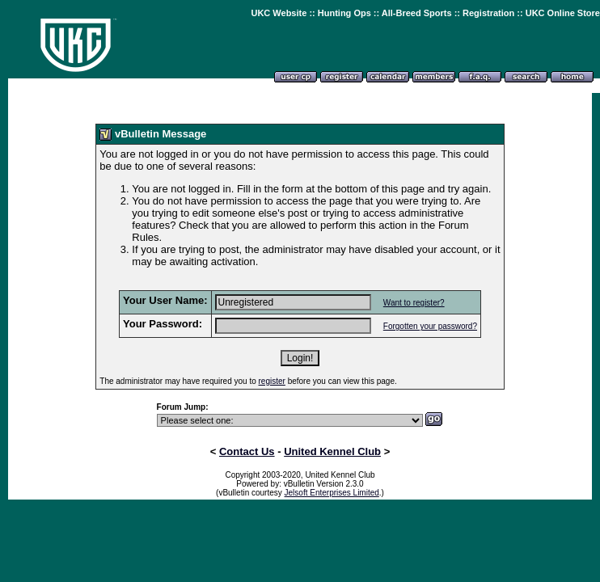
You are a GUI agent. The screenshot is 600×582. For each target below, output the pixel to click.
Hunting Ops (344, 13)
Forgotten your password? (430, 326)
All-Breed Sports (417, 13)
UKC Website (278, 13)
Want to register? (414, 302)
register (272, 381)
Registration (488, 13)
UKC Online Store (563, 13)
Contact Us (247, 451)
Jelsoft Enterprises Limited (332, 492)
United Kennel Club (332, 451)
